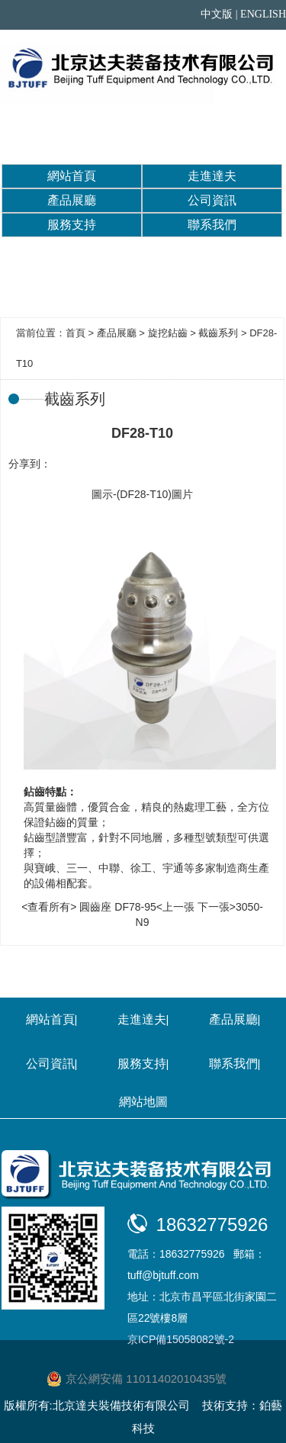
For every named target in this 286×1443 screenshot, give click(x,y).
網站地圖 (143, 1101)
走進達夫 (212, 175)
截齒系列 (218, 333)
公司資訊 (212, 200)
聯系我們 (212, 224)
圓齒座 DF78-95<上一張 (136, 907)
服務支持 (71, 224)
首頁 (75, 333)
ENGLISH (263, 14)
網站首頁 (71, 175)
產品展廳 (71, 200)
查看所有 (48, 907)
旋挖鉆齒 (168, 333)
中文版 (217, 14)
